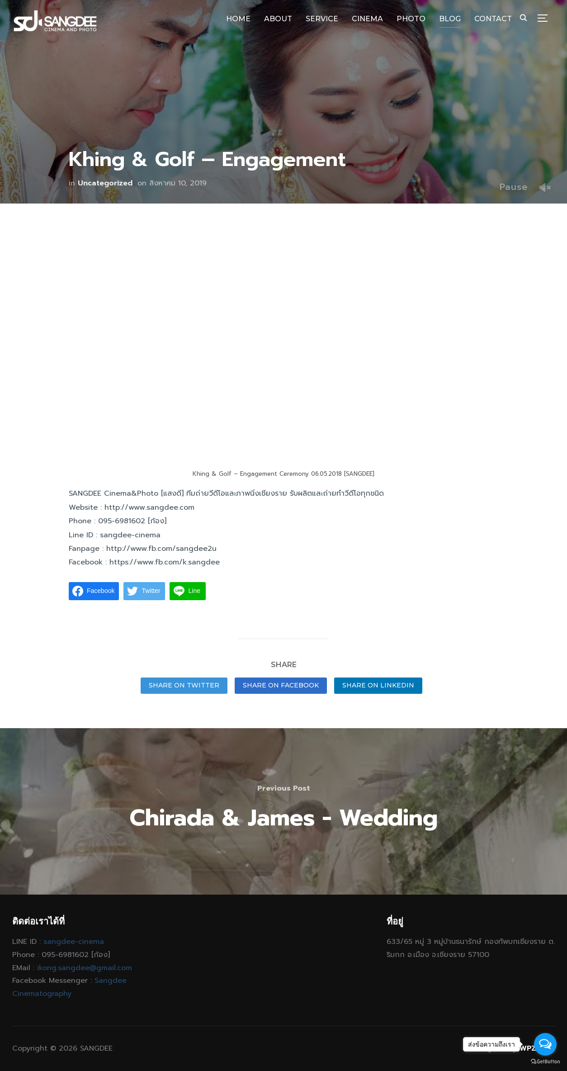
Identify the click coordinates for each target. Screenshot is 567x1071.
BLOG (450, 18)
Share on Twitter (184, 685)
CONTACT (493, 18)
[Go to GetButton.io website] (545, 1062)
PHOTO (411, 18)
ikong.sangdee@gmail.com (84, 967)
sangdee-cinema (73, 941)
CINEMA (367, 18)
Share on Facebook (281, 685)
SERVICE (322, 18)
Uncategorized (105, 183)
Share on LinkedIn (378, 685)
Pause (514, 187)
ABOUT (278, 18)
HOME (238, 18)
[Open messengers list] (545, 1044)
